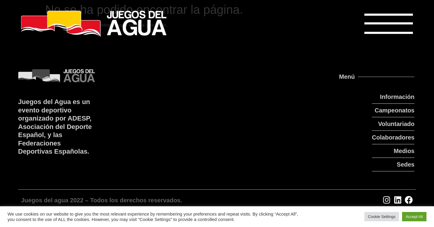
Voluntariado (396, 124)
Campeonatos (394, 110)
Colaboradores (393, 137)
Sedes (405, 164)
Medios (404, 151)
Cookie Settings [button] (381, 216)
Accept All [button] (414, 216)
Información (397, 97)
